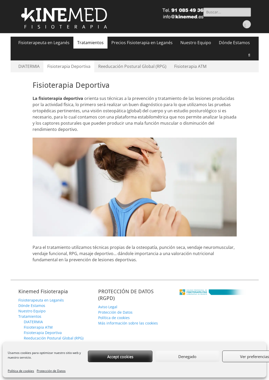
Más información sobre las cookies (128, 323)
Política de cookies (21, 371)
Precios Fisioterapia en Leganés (142, 42)
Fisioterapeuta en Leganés (44, 42)
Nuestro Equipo (195, 42)
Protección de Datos (51, 371)
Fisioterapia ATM (190, 66)
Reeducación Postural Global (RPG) (132, 66)
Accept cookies (120, 356)
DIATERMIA (29, 66)
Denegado (187, 356)
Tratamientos (90, 42)
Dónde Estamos (234, 42)
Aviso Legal (107, 306)
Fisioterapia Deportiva (68, 66)
